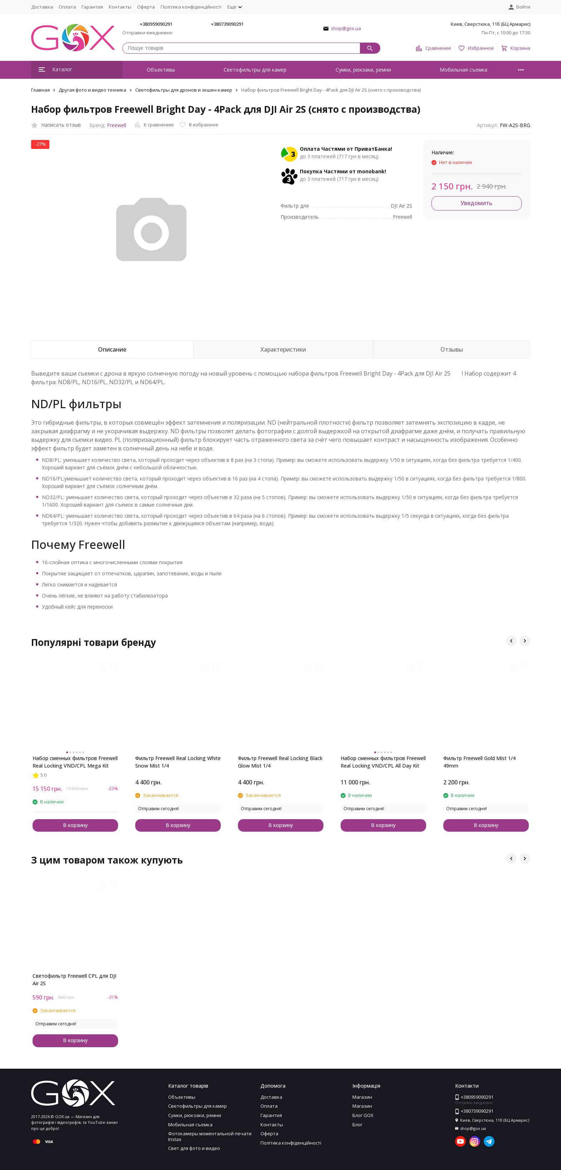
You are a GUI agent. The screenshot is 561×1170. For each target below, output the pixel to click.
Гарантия (92, 7)
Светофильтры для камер (255, 69)
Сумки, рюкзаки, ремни (363, 69)
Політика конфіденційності (191, 7)
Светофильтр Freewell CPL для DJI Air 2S (74, 979)
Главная (40, 90)
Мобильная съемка (463, 69)
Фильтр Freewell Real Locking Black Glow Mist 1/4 (280, 762)
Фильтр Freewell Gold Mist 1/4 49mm (479, 762)
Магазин (362, 1097)
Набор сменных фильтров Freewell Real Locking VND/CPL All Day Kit (383, 762)
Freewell (116, 125)
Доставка (42, 7)
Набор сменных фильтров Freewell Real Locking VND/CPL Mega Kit (75, 762)
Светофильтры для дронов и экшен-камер (183, 90)
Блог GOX (363, 1115)
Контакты (120, 7)
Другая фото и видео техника (92, 90)
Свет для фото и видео (194, 1148)
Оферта (146, 7)
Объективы (161, 69)
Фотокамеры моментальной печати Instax (210, 1136)
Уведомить (476, 203)
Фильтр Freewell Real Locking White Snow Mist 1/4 (178, 762)
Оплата (67, 7)
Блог (357, 1124)
